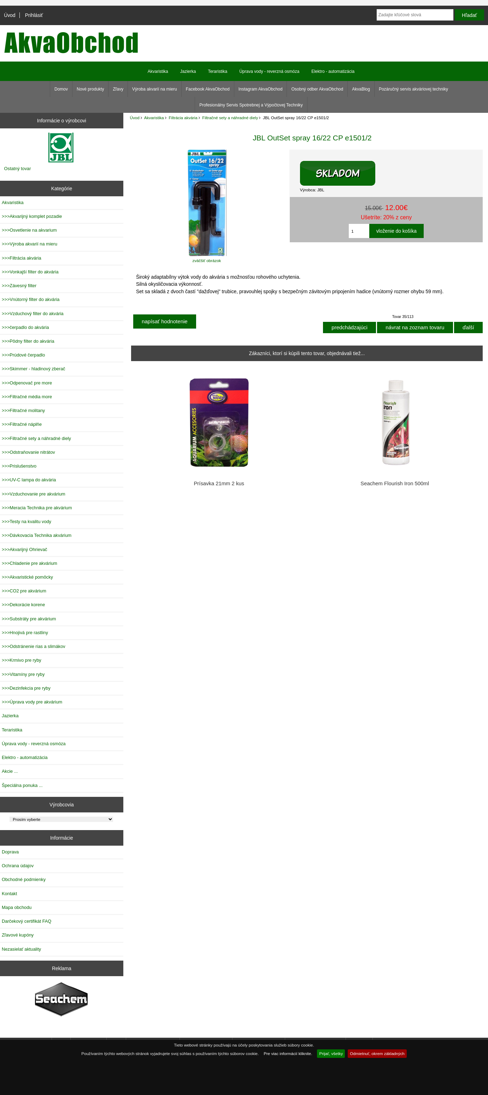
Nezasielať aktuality (21, 949)
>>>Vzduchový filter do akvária (33, 313)
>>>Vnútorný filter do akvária (30, 299)
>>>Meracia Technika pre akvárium (37, 507)
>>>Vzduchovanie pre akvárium (33, 494)
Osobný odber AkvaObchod (317, 89)
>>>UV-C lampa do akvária (29, 479)
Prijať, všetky (331, 1053)
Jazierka (188, 71)
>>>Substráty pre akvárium (29, 618)
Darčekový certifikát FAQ (26, 921)
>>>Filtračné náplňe (22, 424)
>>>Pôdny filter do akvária (28, 341)
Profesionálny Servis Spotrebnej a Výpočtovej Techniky (251, 105)
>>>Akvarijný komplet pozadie (32, 216)
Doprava (10, 851)
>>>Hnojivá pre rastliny (25, 632)
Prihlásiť (34, 15)
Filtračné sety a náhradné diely (230, 117)
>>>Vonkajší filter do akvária (30, 271)
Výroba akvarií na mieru (154, 89)
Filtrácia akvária (183, 117)
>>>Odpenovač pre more (27, 383)
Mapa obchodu (16, 907)
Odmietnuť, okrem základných (377, 1053)
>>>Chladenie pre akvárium (29, 563)
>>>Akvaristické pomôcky (27, 577)
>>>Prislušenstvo (19, 466)
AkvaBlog (361, 89)
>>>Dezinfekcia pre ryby (26, 688)
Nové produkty (90, 89)
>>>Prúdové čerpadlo (23, 355)
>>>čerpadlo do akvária (25, 327)
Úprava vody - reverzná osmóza (269, 71)
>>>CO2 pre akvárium (24, 590)
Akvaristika (154, 117)
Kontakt (9, 893)
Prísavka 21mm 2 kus (219, 483)
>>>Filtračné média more (27, 396)
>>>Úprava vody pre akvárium (32, 702)
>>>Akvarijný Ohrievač (24, 549)
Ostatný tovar (17, 168)
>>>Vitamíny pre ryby (23, 674)
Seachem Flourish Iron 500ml (394, 483)
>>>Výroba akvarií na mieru (29, 244)
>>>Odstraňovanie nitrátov (28, 452)
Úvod (9, 15)
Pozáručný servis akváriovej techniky (413, 89)
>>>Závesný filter (19, 285)
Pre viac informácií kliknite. (288, 1053)
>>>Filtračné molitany (23, 410)
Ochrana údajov (18, 865)
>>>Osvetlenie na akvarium (29, 230)
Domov (61, 89)
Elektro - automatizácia (332, 71)
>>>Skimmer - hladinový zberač (33, 368)
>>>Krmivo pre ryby (21, 660)
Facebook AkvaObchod (208, 89)
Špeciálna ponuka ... (22, 785)
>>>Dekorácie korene (23, 604)
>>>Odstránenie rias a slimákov (33, 646)
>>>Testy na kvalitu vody (26, 521)
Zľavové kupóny (18, 935)
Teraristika (217, 71)
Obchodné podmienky (24, 879)
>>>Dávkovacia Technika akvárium (36, 535)
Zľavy (118, 89)
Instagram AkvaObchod (261, 89)
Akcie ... (10, 771)
